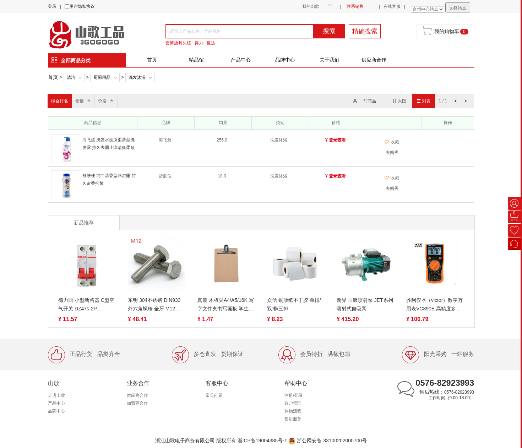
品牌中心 (285, 60)
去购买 (392, 152)
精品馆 (196, 60)
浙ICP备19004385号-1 (262, 440)
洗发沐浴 (137, 77)
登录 (52, 6)
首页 (152, 60)
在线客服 (392, 6)
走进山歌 (56, 395)
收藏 (392, 141)
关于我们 (329, 60)
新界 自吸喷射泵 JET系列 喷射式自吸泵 (365, 304)
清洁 (71, 77)
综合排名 (59, 100)
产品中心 (241, 60)
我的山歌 (310, 6)
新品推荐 (84, 222)
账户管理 (292, 403)
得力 (199, 43)
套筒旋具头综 (178, 43)
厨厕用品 (101, 77)
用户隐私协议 (82, 6)
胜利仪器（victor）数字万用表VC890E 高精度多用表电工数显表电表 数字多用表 (434, 305)
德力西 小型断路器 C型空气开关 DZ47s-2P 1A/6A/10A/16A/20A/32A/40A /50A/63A (86, 305)
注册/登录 (293, 395)
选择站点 (457, 8)
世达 (211, 43)
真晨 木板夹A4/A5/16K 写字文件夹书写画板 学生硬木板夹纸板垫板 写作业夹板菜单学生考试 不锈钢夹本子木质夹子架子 (225, 305)
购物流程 (292, 411)
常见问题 (214, 395)
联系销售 (355, 6)
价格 (102, 100)
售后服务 (292, 418)
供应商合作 (373, 60)
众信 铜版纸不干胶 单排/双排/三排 (294, 304)
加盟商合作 (137, 403)
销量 (79, 100)
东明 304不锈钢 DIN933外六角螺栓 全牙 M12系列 (154, 305)
